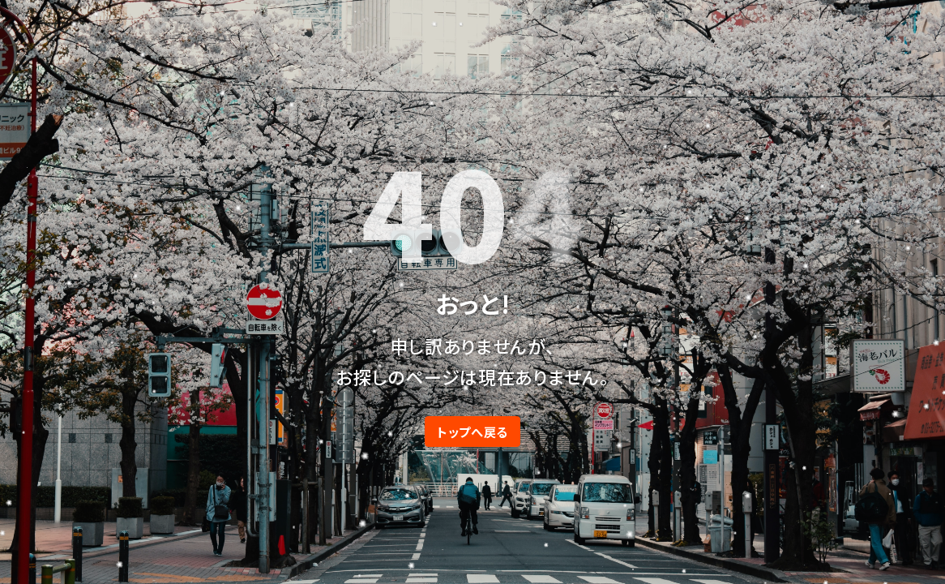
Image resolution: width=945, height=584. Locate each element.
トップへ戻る (472, 431)
